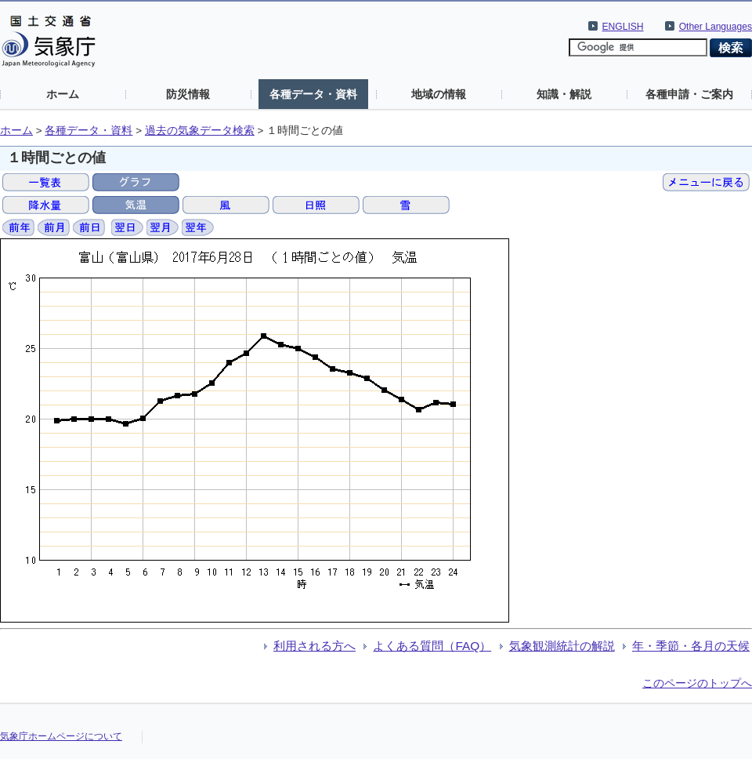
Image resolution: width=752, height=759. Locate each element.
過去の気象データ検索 (200, 130)
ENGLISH (623, 26)
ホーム (62, 94)
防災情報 (188, 94)
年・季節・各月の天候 (691, 645)
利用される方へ (314, 645)
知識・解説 (564, 94)
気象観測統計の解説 (562, 645)
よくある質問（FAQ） (432, 645)
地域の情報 (438, 94)
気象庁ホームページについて (61, 736)
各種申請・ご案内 (689, 94)
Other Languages (715, 26)
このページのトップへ (697, 683)
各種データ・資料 (313, 94)
